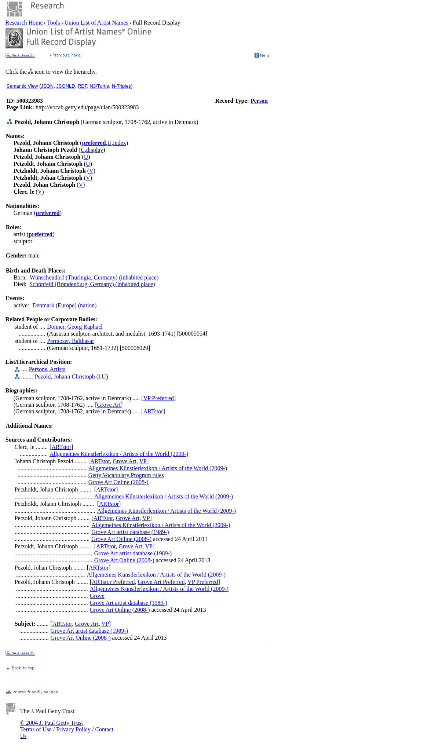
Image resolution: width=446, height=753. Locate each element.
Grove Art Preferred (161, 582)
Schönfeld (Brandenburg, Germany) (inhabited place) (92, 284)
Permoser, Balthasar (70, 341)
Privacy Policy (73, 729)
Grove (97, 596)
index (119, 143)
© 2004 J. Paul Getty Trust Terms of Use (51, 726)
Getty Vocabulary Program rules (126, 475)
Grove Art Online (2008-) (118, 482)
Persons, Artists (47, 369)
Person (259, 101)
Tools (53, 22)
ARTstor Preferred (113, 582)
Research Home (25, 22)
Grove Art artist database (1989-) (130, 532)
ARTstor (153, 411)
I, (100, 376)
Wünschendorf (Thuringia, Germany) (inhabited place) (94, 277)
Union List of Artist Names (96, 22)
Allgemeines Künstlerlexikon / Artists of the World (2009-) (119, 454)
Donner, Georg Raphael (74, 327)
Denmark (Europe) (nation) (64, 305)
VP (142, 461)
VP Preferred (158, 398)
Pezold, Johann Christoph (65, 376)
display (94, 150)
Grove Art (109, 405)
